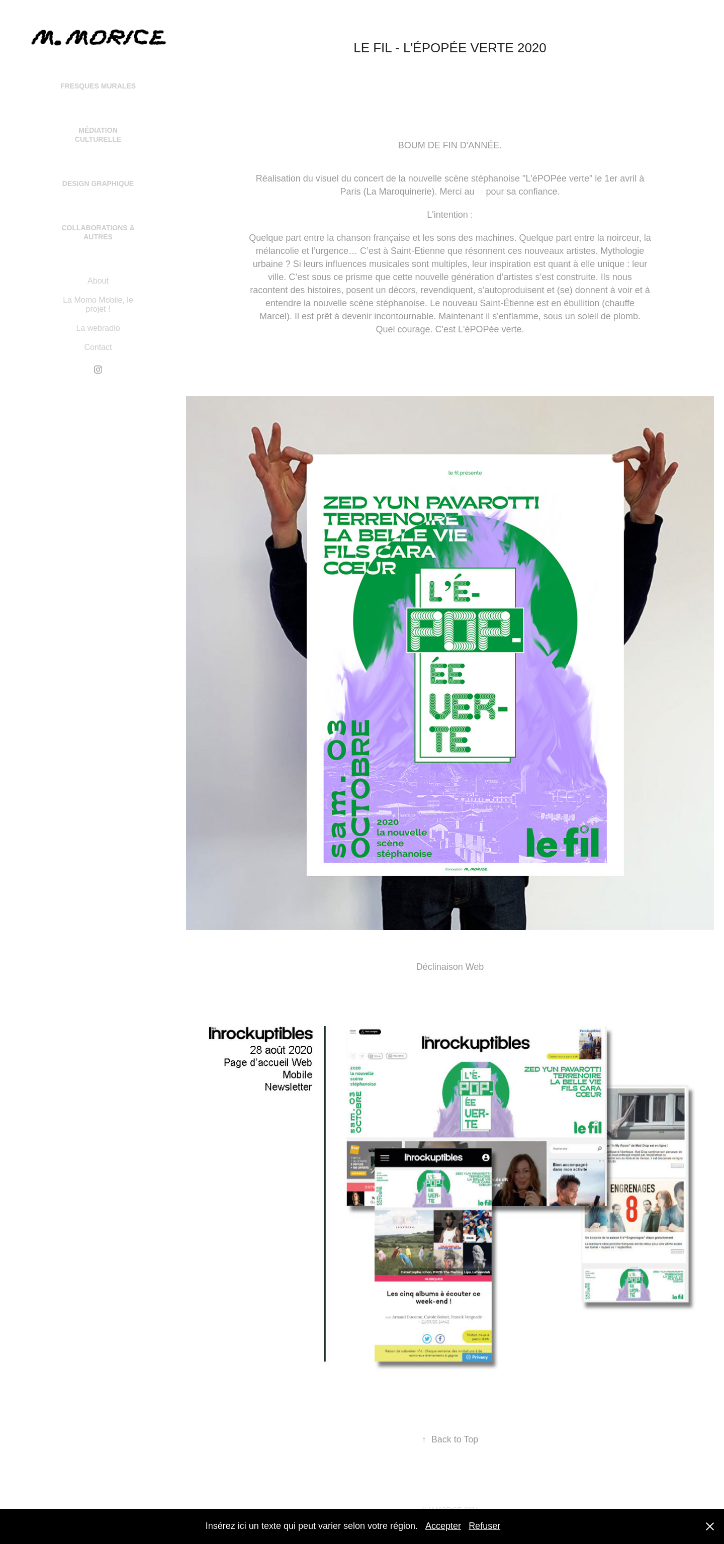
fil (480, 192)
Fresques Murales (98, 86)
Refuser (484, 1526)
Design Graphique (98, 183)
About (98, 281)
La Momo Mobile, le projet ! (98, 304)
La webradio (98, 328)
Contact (98, 347)
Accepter (443, 1526)
